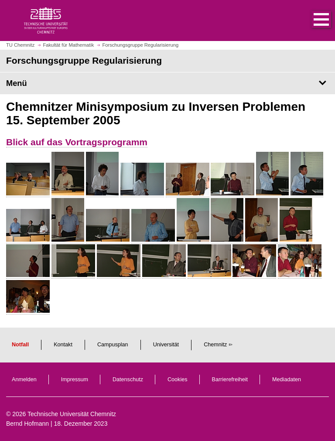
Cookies (178, 379)
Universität (166, 345)
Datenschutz (128, 379)
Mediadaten (286, 379)
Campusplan (112, 345)
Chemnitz (215, 345)
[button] (312, 20)
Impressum (74, 379)
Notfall (20, 345)
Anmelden (24, 379)
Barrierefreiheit (230, 379)
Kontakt (63, 345)
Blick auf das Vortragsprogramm (76, 142)
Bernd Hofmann (27, 423)
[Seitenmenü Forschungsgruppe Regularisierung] (167, 83)
